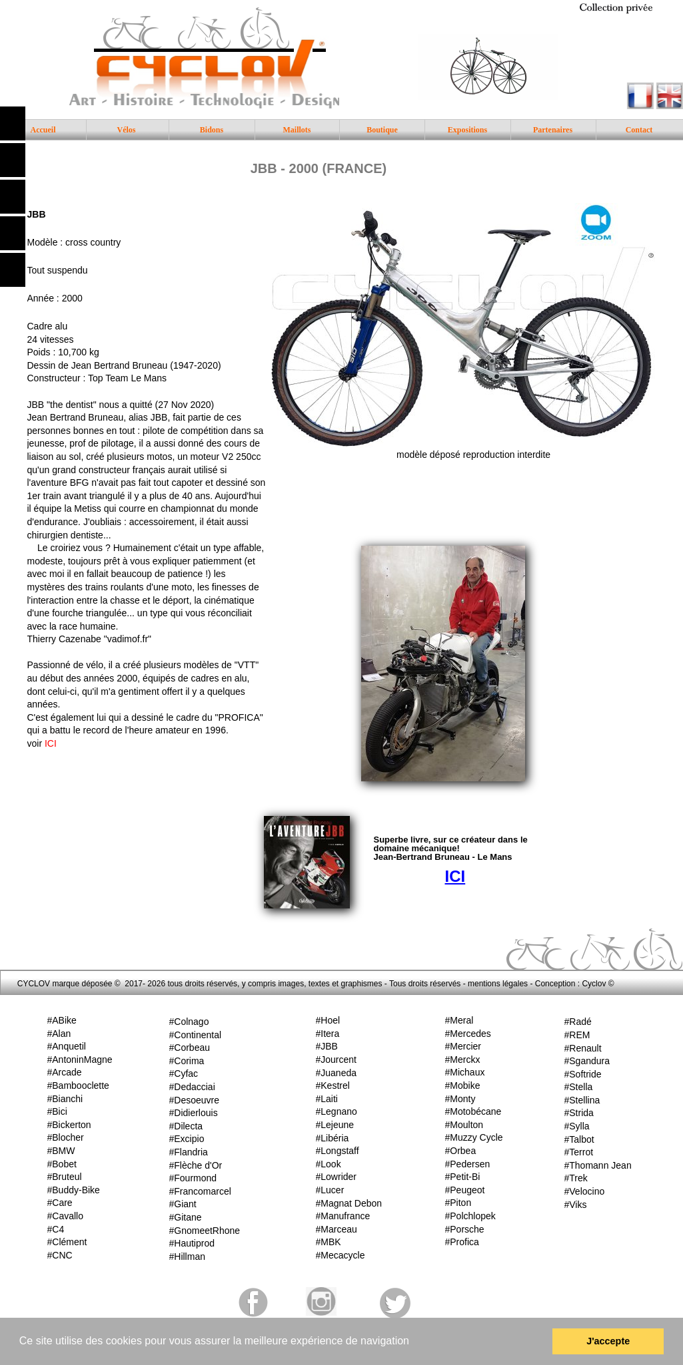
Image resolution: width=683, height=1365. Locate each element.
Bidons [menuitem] (211, 129)
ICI (51, 743)
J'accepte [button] (608, 1341)
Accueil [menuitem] (43, 129)
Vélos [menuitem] (126, 129)
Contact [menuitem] (639, 129)
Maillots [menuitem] (297, 129)
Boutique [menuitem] (382, 129)
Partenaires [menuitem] (552, 129)
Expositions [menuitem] (467, 129)
